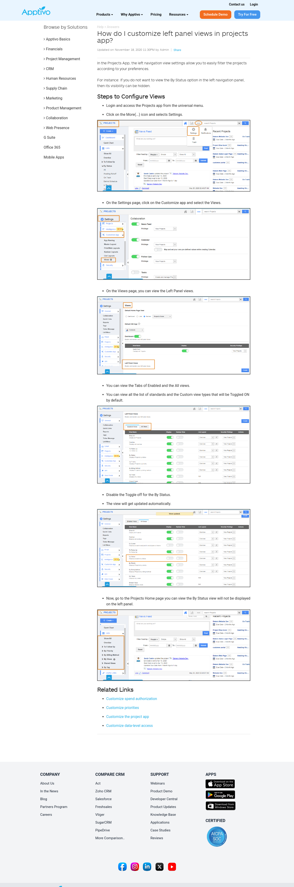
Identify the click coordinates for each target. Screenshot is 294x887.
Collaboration (56, 118)
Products (104, 14)
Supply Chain (55, 88)
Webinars (157, 783)
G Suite (49, 137)
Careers (46, 815)
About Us (47, 783)
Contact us (237, 4)
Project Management (62, 59)
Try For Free (247, 14)
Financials (53, 49)
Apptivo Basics (57, 39)
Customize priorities (122, 708)
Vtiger (100, 815)
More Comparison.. (110, 838)
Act (98, 783)
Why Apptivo (132, 14)
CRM (49, 69)
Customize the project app (127, 716)
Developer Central (164, 799)
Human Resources (60, 78)
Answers (113, 27)
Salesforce (103, 799)
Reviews (156, 838)
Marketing (53, 98)
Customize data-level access (129, 725)
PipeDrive (102, 830)
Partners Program (53, 807)
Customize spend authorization (131, 699)
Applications (160, 822)
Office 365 (52, 147)
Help (100, 27)
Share (177, 50)
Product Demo (161, 791)
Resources (178, 14)
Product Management (62, 108)
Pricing (156, 14)
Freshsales (103, 807)
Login (254, 4)
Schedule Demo (216, 14)
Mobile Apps (54, 157)
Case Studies (160, 830)
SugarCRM (103, 822)
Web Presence (56, 128)
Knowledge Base (163, 815)
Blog (43, 799)
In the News (49, 791)
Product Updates (163, 807)
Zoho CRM (103, 791)
